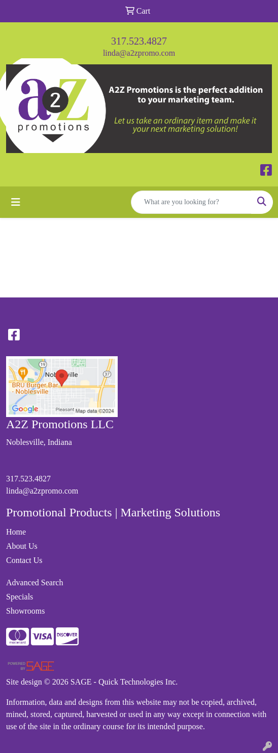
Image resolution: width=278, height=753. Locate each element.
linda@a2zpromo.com (139, 53)
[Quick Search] (191, 202)
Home (16, 532)
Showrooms (25, 611)
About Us (22, 546)
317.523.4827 (139, 41)
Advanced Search (34, 582)
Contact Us (24, 560)
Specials (19, 596)
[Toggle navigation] (15, 202)
